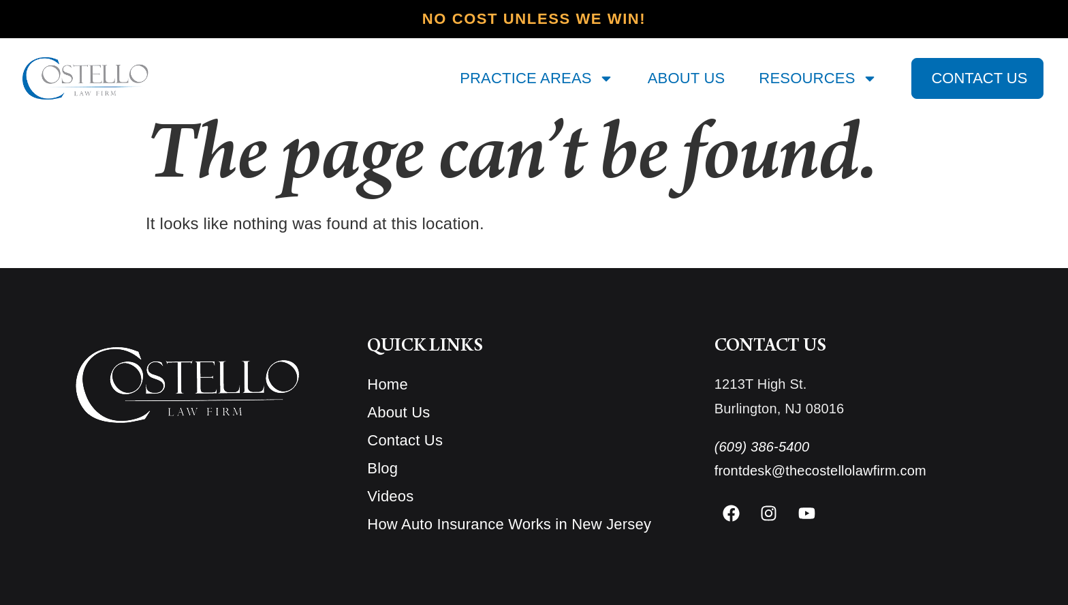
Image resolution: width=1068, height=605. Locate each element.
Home (387, 384)
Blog (382, 468)
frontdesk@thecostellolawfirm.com (820, 470)
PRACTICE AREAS (537, 78)
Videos (390, 496)
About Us (398, 412)
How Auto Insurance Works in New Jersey (509, 524)
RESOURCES (818, 78)
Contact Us (405, 440)
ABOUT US (686, 78)
